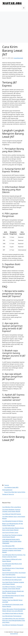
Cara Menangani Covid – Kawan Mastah (14, 577)
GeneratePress (14, 633)
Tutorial (6, 485)
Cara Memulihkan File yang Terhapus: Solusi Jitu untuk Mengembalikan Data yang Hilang (13, 620)
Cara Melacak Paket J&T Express (11, 514)
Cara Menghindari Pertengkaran (11, 616)
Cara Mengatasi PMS (8, 546)
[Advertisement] (14, 26)
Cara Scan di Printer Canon (10, 532)
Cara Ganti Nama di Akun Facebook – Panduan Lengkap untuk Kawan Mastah (13, 550)
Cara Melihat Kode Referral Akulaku (12, 613)
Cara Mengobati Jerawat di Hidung (12, 521)
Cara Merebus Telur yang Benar (11, 507)
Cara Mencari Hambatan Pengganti (12, 625)
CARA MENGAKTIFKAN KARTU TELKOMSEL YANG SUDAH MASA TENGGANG (11, 541)
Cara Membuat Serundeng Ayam (12, 580)
